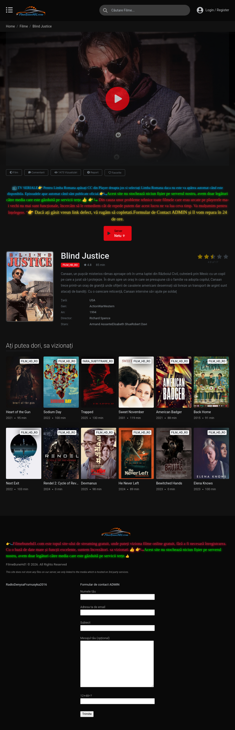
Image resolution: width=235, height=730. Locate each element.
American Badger (169, 412)
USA (92, 300)
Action (94, 306)
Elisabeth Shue (122, 324)
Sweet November (131, 412)
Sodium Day (52, 412)
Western (108, 306)
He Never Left (129, 483)
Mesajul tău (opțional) (117, 662)
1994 (93, 312)
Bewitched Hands (169, 483)
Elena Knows (203, 483)
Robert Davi (139, 324)
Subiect (117, 625)
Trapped (87, 412)
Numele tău (117, 594)
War (100, 306)
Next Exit (12, 483)
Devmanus (89, 483)
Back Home (202, 412)
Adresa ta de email (117, 609)
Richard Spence (100, 318)
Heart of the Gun (18, 412)
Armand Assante (101, 324)
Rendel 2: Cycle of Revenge (61, 483)
